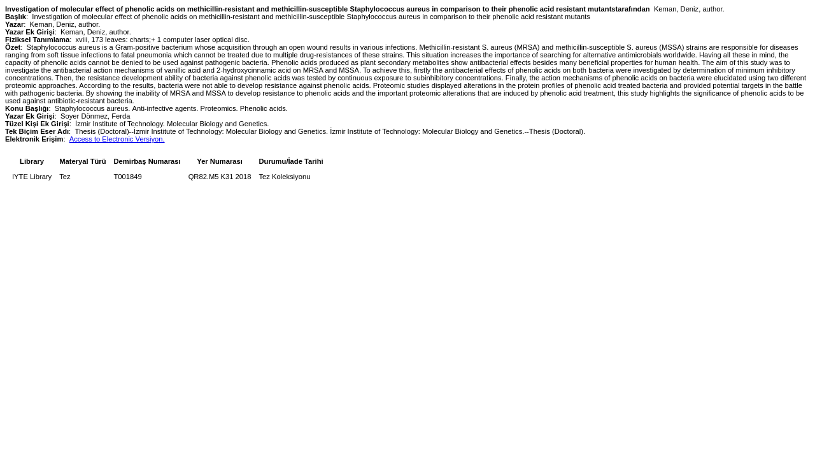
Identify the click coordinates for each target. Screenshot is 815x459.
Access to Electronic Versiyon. (117, 139)
